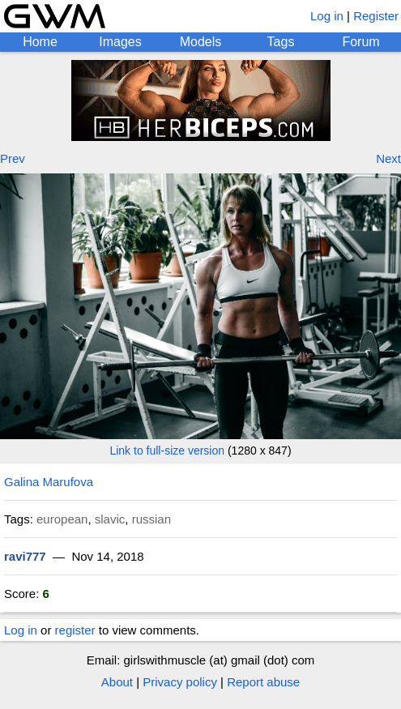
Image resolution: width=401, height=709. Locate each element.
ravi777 (25, 556)
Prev (12, 158)
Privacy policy (180, 682)
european (61, 519)
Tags (281, 42)
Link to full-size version (166, 450)
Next (388, 158)
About (117, 682)
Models (201, 42)
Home (40, 42)
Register (376, 16)
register (75, 630)
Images (120, 42)
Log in (326, 16)
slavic (110, 519)
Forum (360, 42)
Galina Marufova (48, 482)
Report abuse (263, 682)
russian (151, 519)
